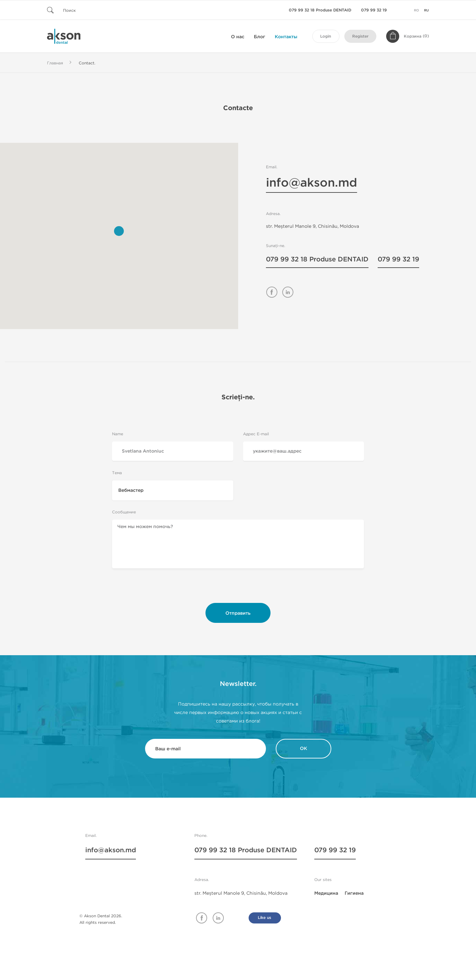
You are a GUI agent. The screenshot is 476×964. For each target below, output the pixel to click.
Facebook (201, 918)
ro (416, 10)
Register (360, 36)
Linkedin (218, 918)
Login (325, 36)
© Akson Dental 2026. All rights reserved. (100, 919)
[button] (119, 231)
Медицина (326, 893)
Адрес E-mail (256, 434)
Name (117, 434)
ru (426, 10)
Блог (259, 37)
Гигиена (354, 893)
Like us (264, 917)
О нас (237, 37)
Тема (117, 473)
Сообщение (124, 512)
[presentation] (238, 588)
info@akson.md (311, 183)
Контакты (286, 37)
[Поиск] (86, 10)
